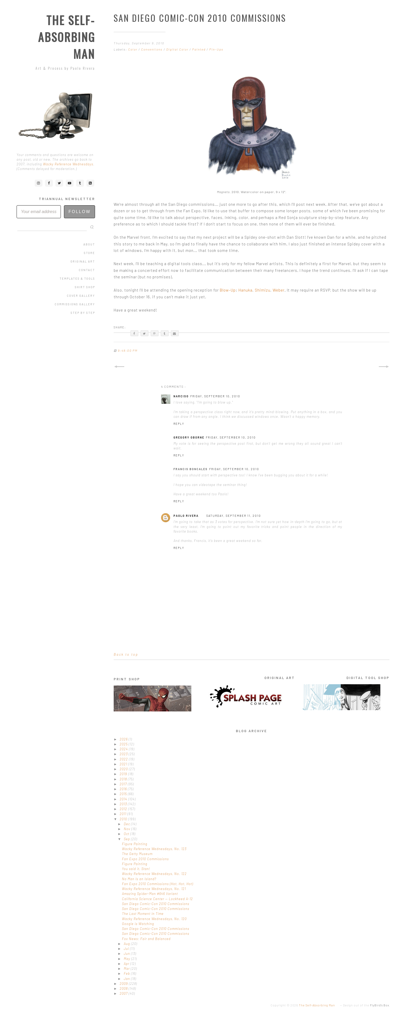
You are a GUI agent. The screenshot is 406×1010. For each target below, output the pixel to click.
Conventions (152, 49)
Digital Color (178, 49)
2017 (124, 784)
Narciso (181, 396)
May (127, 959)
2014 (124, 799)
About (89, 244)
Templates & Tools (77, 278)
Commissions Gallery (75, 304)
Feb (127, 973)
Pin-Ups (216, 49)
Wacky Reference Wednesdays (68, 164)
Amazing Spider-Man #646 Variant (150, 894)
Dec (127, 824)
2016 (124, 789)
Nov (127, 829)
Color (133, 49)
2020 (124, 769)
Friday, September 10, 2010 (215, 396)
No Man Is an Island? (139, 879)
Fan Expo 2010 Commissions (145, 859)
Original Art (82, 261)
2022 (124, 759)
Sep (127, 839)
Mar (127, 968)
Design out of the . (366, 1005)
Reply (178, 423)
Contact (87, 270)
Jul (127, 949)
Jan (127, 979)
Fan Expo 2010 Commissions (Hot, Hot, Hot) (157, 884)
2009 (124, 983)
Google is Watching (138, 924)
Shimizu (262, 290)
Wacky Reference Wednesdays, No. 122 (154, 874)
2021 (124, 764)
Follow (79, 211)
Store (89, 253)
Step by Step (83, 312)
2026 (124, 739)
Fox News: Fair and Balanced (146, 939)
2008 (124, 988)
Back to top (126, 654)
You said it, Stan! (136, 869)
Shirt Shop (85, 287)
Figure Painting (134, 844)
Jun (127, 953)
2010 (124, 819)
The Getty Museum (137, 854)
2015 (124, 794)
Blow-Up (228, 290)
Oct (127, 834)
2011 (123, 814)
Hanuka (245, 290)
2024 (124, 749)
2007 (124, 993)
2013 (124, 804)
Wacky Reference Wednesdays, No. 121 (154, 889)
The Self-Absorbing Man (66, 37)
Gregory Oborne (188, 437)
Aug (127, 944)
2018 (124, 779)
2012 (124, 809)
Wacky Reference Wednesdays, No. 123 (154, 849)
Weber (279, 290)
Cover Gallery (81, 295)
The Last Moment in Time (143, 914)
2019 (124, 774)
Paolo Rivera (186, 515)
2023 (124, 754)
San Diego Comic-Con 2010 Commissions (155, 904)
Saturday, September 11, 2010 (233, 515)
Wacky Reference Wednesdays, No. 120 (154, 919)
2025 (124, 744)
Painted (199, 49)
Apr (127, 964)
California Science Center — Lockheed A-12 (157, 899)
